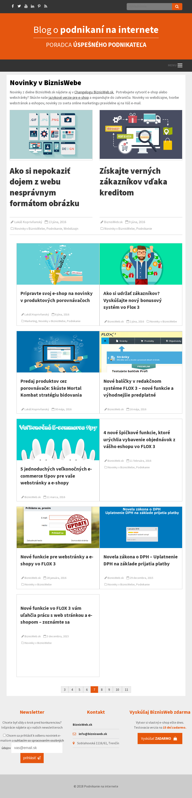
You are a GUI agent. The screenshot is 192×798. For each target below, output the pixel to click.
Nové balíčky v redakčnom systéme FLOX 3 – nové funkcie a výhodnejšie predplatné (138, 388)
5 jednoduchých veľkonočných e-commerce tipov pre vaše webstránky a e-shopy (56, 476)
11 (126, 689)
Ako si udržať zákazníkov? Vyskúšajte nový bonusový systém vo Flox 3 (132, 300)
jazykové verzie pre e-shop (69, 97)
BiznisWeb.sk (113, 222)
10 (117, 689)
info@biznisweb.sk (93, 734)
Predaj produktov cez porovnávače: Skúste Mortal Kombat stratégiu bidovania (51, 388)
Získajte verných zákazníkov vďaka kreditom (133, 181)
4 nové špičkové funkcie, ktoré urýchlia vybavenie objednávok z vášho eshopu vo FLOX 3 (139, 439)
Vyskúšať (159, 738)
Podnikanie (54, 228)
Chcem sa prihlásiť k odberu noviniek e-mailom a (32, 741)
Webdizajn (71, 228)
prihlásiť (32, 758)
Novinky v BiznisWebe (29, 228)
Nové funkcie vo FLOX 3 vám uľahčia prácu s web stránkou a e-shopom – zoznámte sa (56, 615)
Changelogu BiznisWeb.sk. (94, 92)
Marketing (31, 321)
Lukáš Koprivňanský (28, 222)
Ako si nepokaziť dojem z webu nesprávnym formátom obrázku (44, 186)
